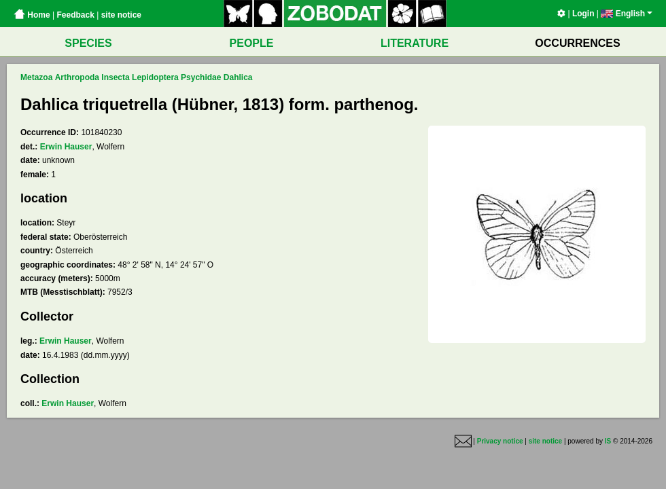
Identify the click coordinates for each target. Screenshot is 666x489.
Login (583, 13)
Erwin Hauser (66, 146)
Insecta (115, 77)
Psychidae (201, 77)
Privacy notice (500, 441)
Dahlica (238, 77)
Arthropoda (77, 77)
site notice (121, 15)
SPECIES (88, 43)
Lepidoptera (155, 77)
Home (32, 15)
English (626, 13)
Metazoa (36, 77)
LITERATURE (415, 43)
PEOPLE (252, 43)
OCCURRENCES (577, 43)
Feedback (75, 15)
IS (608, 441)
